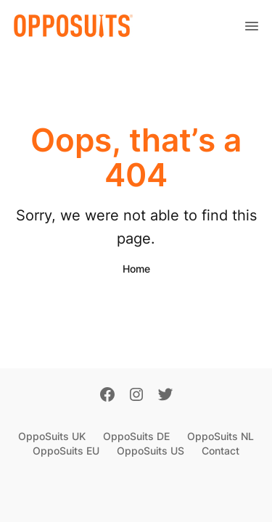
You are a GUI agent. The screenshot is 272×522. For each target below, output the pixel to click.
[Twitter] (165, 396)
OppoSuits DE (136, 436)
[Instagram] (136, 396)
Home (136, 268)
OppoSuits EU (66, 450)
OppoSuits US (150, 450)
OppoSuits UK (52, 436)
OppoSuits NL (220, 436)
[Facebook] (107, 396)
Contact (220, 450)
